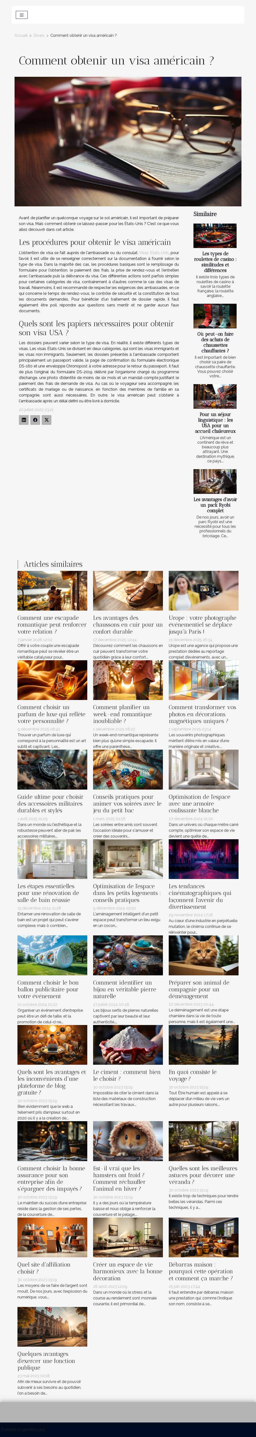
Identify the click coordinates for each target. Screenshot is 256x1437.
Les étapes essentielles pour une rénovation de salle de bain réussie (48, 893)
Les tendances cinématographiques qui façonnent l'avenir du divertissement (200, 896)
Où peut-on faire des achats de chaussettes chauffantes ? (215, 342)
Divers (39, 35)
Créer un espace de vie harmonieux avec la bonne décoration (127, 1271)
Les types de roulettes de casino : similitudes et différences (215, 262)
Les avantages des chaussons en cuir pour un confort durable (128, 624)
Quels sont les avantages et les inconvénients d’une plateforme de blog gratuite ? (51, 1082)
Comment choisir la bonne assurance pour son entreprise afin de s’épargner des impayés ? (51, 1178)
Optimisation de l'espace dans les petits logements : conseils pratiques (127, 893)
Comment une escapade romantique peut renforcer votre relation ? (52, 624)
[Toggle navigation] (22, 15)
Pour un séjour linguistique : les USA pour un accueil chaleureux (215, 423)
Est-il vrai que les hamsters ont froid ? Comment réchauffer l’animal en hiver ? (119, 1178)
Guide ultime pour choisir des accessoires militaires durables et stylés (50, 803)
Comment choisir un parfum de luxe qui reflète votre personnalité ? (51, 714)
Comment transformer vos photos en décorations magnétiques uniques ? (202, 714)
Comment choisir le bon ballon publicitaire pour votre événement (48, 989)
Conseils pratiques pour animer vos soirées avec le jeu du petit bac (127, 803)
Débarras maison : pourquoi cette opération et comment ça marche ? (201, 1271)
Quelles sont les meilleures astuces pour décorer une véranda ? (203, 1175)
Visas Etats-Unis (153, 252)
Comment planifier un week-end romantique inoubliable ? (122, 714)
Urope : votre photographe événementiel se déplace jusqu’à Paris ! (202, 624)
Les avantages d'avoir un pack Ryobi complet (215, 505)
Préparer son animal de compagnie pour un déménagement (199, 989)
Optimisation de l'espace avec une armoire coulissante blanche (199, 803)
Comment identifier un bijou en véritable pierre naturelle (124, 989)
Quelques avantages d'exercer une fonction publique (46, 1361)
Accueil (21, 35)
